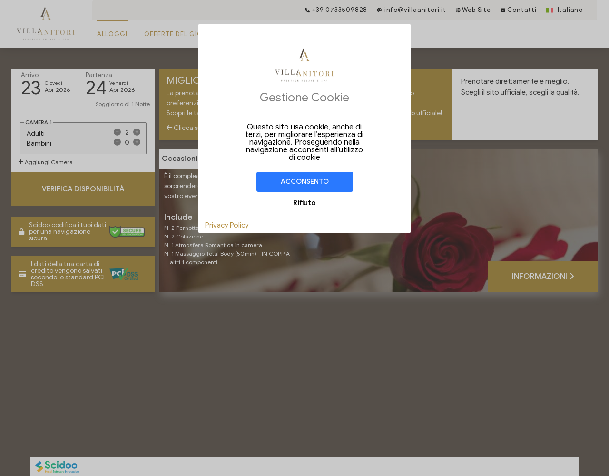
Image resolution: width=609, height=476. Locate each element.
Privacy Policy (227, 225)
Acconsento (305, 182)
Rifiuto (304, 202)
